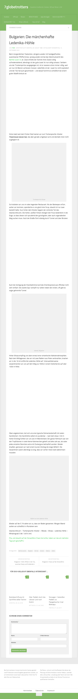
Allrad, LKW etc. (23, 22)
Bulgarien (30, 551)
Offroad (15, 17)
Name (13, 635)
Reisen (23, 17)
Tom (13, 48)
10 (27, 577)
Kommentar (15, 622)
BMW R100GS (33, 17)
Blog (43, 22)
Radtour (48, 551)
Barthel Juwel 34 (15, 60)
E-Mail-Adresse (44, 635)
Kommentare (27, 691)
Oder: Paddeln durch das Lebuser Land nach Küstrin (37, 599)
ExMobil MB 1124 (9, 22)
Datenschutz (40, 691)
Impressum (51, 691)
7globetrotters (16, 6)
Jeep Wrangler (45, 17)
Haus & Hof (36, 22)
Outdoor (6, 17)
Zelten (53, 551)
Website (13, 642)
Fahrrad (36, 551)
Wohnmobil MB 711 (59, 17)
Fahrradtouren (15, 28)
